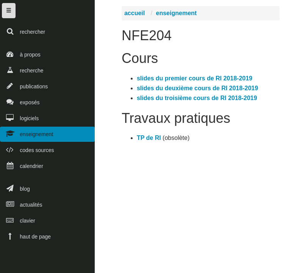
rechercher (22, 31)
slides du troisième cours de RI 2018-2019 (198, 99)
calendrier (21, 165)
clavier (17, 220)
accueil (136, 15)
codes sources (27, 150)
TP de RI (150, 139)
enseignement (26, 134)
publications (24, 86)
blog (15, 188)
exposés (19, 102)
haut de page (25, 236)
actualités (21, 204)
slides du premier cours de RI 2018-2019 (196, 80)
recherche (22, 70)
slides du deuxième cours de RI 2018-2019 (199, 89)
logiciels (19, 118)
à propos (20, 54)
